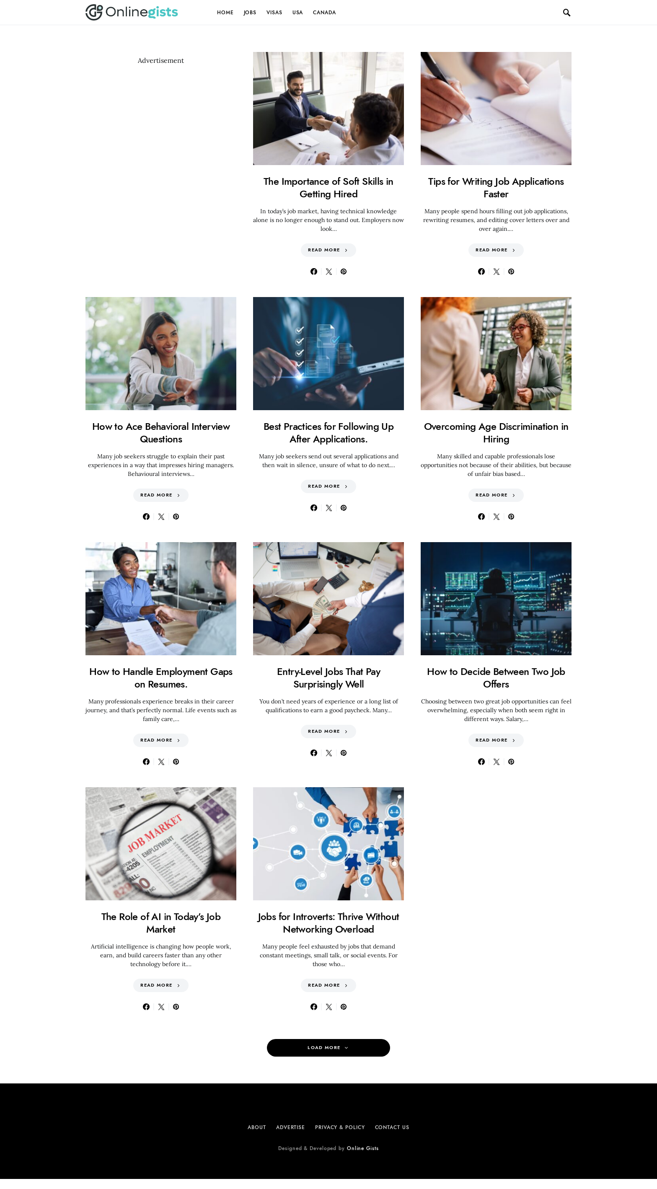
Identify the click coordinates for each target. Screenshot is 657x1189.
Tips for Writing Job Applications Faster (496, 187)
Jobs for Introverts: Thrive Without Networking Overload (328, 923)
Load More (324, 1047)
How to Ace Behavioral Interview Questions (161, 432)
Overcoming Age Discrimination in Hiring (496, 432)
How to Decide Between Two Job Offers (496, 677)
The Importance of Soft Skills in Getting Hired (328, 187)
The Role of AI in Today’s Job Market (161, 923)
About (257, 1127)
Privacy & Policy (340, 1127)
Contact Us (392, 1127)
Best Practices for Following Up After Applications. (328, 432)
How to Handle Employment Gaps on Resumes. (161, 677)
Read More (324, 250)
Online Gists (363, 1148)
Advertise (290, 1127)
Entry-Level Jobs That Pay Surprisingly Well (328, 677)
